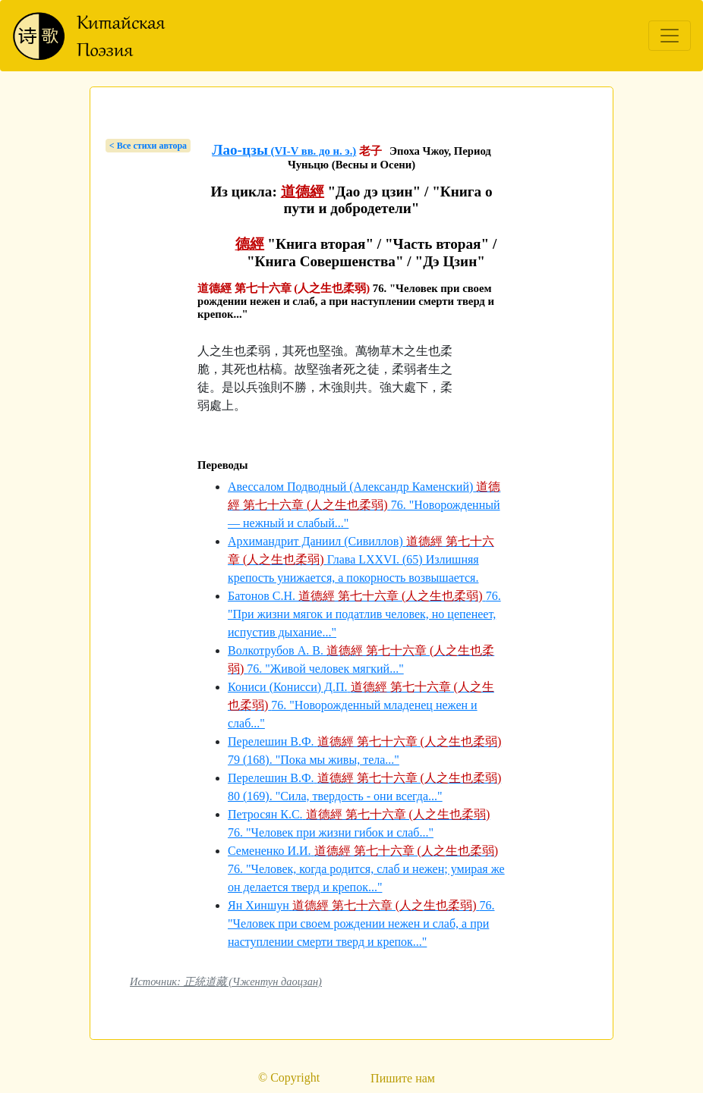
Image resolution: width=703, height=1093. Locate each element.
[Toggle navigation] (669, 35)
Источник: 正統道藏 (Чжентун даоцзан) (226, 981)
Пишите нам (402, 1078)
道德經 (302, 191)
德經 (249, 244)
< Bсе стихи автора (148, 145)
